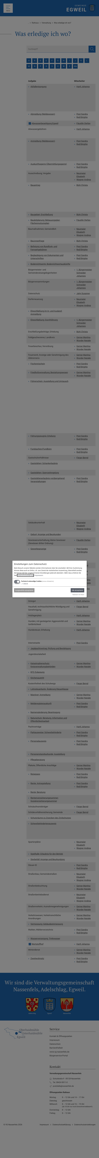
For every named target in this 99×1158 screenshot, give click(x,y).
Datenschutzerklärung (25, 575)
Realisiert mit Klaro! (78, 594)
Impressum (39, 575)
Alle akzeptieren (77, 590)
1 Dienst (24, 584)
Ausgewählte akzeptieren (24, 590)
